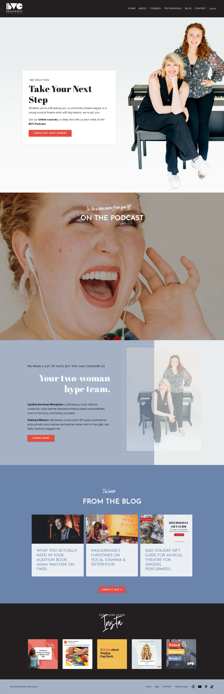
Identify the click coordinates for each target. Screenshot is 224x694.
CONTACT (200, 8)
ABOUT (143, 8)
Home (148, 687)
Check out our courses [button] (50, 133)
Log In (212, 8)
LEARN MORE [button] (41, 438)
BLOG (188, 8)
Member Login (181, 687)
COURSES (155, 8)
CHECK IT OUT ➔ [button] (112, 590)
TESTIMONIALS (173, 8)
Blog (157, 687)
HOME (131, 8)
